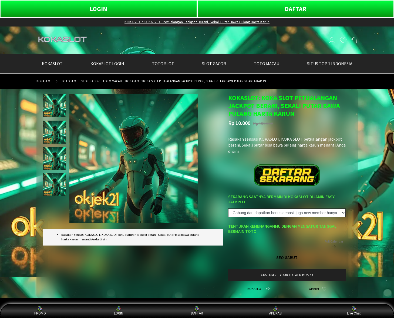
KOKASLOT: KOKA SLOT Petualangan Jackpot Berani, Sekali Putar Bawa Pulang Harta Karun (197, 21)
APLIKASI (275, 310)
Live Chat (354, 310)
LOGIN (98, 9)
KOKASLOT (44, 81)
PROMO (40, 310)
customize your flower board (287, 275)
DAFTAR (296, 9)
